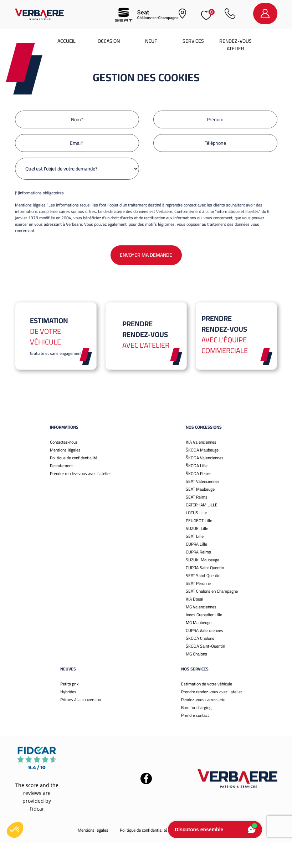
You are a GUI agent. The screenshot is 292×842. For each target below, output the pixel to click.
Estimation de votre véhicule (206, 684)
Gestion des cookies (196, 830)
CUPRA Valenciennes (204, 630)
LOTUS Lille (196, 513)
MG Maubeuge (198, 622)
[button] (15, 829)
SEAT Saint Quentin (203, 575)
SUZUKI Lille (197, 528)
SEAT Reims (197, 497)
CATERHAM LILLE (201, 505)
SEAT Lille (195, 536)
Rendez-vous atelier (235, 44)
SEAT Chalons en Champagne (212, 591)
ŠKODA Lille (197, 465)
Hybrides (68, 692)
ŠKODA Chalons (200, 638)
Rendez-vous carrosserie (203, 699)
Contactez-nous (64, 442)
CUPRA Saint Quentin (205, 567)
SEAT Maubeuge (200, 489)
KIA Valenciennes (201, 442)
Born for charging (196, 707)
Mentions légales (65, 450)
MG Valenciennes (201, 607)
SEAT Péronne (198, 583)
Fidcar (37, 808)
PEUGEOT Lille (199, 520)
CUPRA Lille (196, 544)
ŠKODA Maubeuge (202, 450)
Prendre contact (195, 715)
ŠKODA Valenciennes (205, 458)
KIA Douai (194, 599)
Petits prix (69, 684)
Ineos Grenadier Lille (204, 615)
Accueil (66, 41)
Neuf (151, 41)
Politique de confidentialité (73, 458)
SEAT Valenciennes (203, 481)
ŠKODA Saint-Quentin (205, 646)
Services (193, 41)
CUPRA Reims (198, 552)
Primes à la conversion (80, 699)
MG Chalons (196, 654)
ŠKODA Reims (198, 473)
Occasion (109, 41)
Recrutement (61, 465)
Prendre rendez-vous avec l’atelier (80, 473)
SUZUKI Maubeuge (202, 560)
